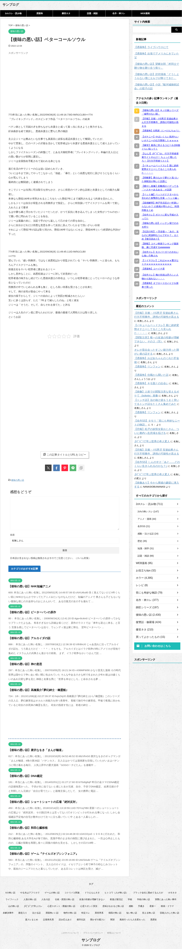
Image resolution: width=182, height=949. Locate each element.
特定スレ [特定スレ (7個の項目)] (85, 912)
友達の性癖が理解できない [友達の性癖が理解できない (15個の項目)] (92, 898)
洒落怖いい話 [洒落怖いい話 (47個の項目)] (52, 912)
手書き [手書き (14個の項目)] (141, 905)
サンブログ (10, 4)
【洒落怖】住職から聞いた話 (149, 363)
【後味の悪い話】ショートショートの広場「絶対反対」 (39, 801)
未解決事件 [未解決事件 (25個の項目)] (8, 912)
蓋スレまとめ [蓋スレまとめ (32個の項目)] (31, 919)
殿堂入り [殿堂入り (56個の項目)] (22, 912)
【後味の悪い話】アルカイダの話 (26, 637)
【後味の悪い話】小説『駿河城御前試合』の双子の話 (157, 82)
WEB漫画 (145, 13)
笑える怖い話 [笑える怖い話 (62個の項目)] (148, 912)
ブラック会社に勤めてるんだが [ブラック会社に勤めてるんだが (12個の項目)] (148, 892)
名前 (12, 534)
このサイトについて (70, 933)
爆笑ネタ (66, 13)
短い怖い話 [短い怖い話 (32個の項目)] (131, 912)
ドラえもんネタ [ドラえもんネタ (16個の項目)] (92, 892)
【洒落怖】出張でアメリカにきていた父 (155, 53)
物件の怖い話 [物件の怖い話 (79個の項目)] (70, 912)
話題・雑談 (92, 13)
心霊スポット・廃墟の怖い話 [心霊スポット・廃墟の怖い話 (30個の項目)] (61, 905)
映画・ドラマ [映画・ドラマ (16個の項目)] (167, 905)
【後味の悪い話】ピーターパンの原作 (29, 611)
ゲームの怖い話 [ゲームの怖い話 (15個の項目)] (52, 892)
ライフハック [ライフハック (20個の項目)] (12, 898)
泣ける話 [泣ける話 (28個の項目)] (36, 912)
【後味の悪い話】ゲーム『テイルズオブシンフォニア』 (39, 853)
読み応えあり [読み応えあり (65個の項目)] (65, 919)
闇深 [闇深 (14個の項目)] (112, 919)
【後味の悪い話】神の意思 (23, 663)
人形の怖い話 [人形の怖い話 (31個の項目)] (30, 898)
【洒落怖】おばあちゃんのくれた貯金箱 (155, 350)
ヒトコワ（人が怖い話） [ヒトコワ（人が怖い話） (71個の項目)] (116, 892)
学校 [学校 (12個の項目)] (130, 898)
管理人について (114, 933)
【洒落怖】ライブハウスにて (149, 47)
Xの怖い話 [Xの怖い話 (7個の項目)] (10, 892)
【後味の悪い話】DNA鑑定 (23, 775)
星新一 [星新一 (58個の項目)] (153, 905)
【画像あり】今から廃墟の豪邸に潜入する (156, 459)
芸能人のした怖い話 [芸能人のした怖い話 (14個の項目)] (169, 912)
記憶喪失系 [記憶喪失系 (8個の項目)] (48, 919)
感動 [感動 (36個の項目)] (131, 905)
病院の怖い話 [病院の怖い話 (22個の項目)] (115, 912)
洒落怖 (39, 13)
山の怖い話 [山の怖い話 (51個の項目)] (13, 905)
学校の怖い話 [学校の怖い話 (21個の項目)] (143, 898)
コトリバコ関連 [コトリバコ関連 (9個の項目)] (72, 892)
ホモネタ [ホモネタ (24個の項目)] (172, 892)
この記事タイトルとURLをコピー (64, 454)
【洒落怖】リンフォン (145, 358)
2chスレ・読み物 (13, 13)
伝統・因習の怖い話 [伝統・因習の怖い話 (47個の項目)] (64, 898)
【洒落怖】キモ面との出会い (149, 371)
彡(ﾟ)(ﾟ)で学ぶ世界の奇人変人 (149, 421)
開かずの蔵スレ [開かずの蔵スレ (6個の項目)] (97, 919)
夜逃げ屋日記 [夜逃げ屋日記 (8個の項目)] (116, 898)
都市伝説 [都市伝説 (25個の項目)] (81, 919)
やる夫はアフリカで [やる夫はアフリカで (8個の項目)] (30, 892)
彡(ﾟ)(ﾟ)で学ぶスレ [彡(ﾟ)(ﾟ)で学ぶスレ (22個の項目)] (33, 905)
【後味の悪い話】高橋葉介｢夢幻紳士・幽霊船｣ (34, 689)
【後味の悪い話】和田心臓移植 (25, 827)
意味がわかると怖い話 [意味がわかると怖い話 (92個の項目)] (113, 905)
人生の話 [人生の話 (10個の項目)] (45, 898)
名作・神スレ (118, 13)
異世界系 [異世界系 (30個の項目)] (99, 912)
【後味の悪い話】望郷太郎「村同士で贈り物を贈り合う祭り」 (157, 62)
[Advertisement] (36, 79)
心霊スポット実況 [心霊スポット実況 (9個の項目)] (88, 905)
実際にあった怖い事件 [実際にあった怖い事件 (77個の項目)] (165, 898)
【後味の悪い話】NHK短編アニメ (27, 585)
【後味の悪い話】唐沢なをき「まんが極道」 (33, 749)
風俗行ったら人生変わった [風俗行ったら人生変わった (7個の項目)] (132, 919)
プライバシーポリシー (93, 933)
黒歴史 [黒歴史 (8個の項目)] (153, 919)
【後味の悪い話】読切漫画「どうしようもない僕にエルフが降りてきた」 (157, 72)
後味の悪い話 (17, 480)
